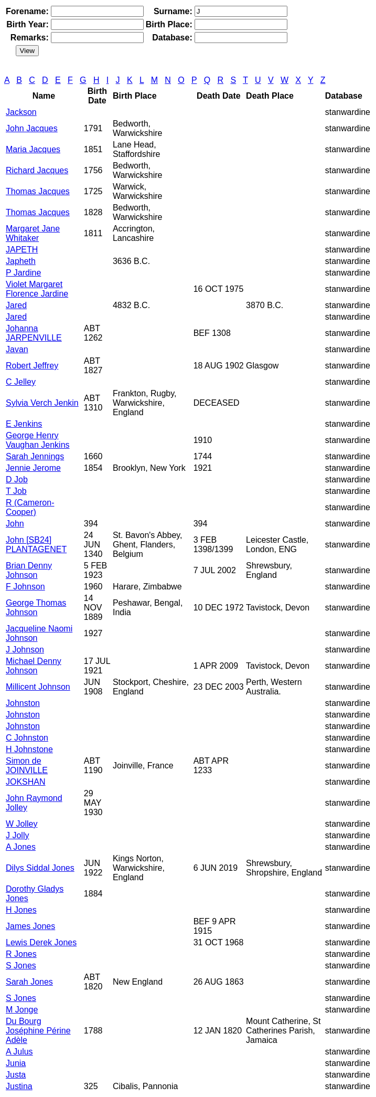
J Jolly (17, 835)
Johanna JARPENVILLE (34, 333)
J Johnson (25, 649)
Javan (17, 349)
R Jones (21, 954)
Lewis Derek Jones (41, 942)
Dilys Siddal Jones (40, 867)
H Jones (21, 909)
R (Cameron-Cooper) (30, 507)
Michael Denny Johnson (33, 666)
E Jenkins (24, 423)
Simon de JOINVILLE (27, 765)
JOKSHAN (26, 781)
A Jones (21, 846)
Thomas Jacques (38, 191)
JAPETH (22, 249)
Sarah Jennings (35, 456)
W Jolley (21, 823)
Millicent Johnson (38, 686)
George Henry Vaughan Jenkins (38, 440)
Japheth (21, 261)
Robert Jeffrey (32, 365)
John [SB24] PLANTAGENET (36, 544)
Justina (19, 1086)
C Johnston (27, 737)
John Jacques (32, 128)
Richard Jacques (37, 170)
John (15, 523)
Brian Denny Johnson (29, 570)
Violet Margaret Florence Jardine (37, 289)
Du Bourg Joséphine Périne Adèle (38, 1031)
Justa (16, 1074)
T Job (16, 491)
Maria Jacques (33, 149)
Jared (16, 305)
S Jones (21, 965)
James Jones (30, 926)
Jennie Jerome (33, 467)
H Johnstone (29, 749)
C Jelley (21, 381)
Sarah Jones (29, 981)
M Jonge (22, 1009)
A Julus (19, 1051)
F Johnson (25, 586)
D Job (17, 479)
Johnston (23, 703)
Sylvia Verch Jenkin (42, 402)
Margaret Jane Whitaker (33, 233)
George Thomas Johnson (36, 607)
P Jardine (23, 272)
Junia (16, 1063)
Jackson (21, 112)
